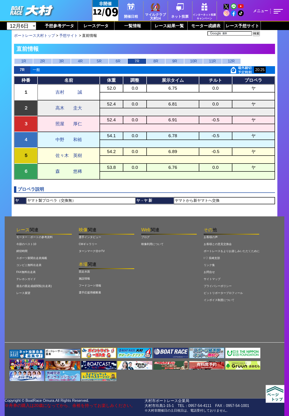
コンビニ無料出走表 (28, 265)
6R (118, 61)
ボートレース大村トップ (34, 36)
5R (99, 61)
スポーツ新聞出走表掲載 (31, 258)
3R (61, 61)
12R (231, 61)
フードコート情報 (90, 285)
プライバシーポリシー (218, 286)
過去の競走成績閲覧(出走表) (34, 286)
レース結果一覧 (169, 26)
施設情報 (84, 278)
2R (42, 61)
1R (23, 61)
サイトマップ (212, 279)
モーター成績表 (205, 26)
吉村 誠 (68, 92)
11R (212, 61)
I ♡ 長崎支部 (212, 258)
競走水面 (84, 271)
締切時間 (22, 251)
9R (174, 61)
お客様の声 (211, 237)
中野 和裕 (68, 139)
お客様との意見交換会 (218, 244)
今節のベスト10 (26, 244)
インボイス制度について (219, 300)
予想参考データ (59, 26)
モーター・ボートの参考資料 (34, 237)
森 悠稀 (68, 171)
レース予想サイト (242, 26)
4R (80, 61)
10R (193, 61)
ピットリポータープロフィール (223, 293)
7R (136, 61)
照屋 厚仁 (68, 123)
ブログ (145, 237)
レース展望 (23, 293)
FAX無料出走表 (26, 272)
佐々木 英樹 (68, 155)
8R (155, 61)
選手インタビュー (90, 237)
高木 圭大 (68, 108)
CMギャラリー (88, 244)
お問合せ (209, 272)
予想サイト (68, 36)
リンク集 (209, 265)
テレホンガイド (26, 279)
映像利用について (152, 244)
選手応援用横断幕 (90, 292)
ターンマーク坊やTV (92, 251)
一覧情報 (132, 26)
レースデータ (96, 26)
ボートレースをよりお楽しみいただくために (232, 251)
